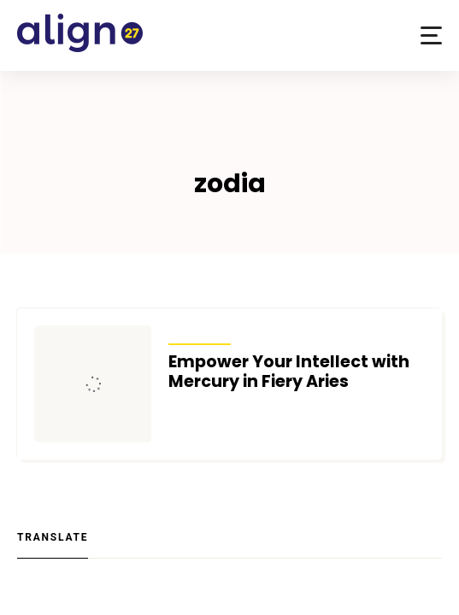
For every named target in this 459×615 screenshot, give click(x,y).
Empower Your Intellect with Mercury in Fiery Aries (288, 371)
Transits (199, 333)
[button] (431, 35)
